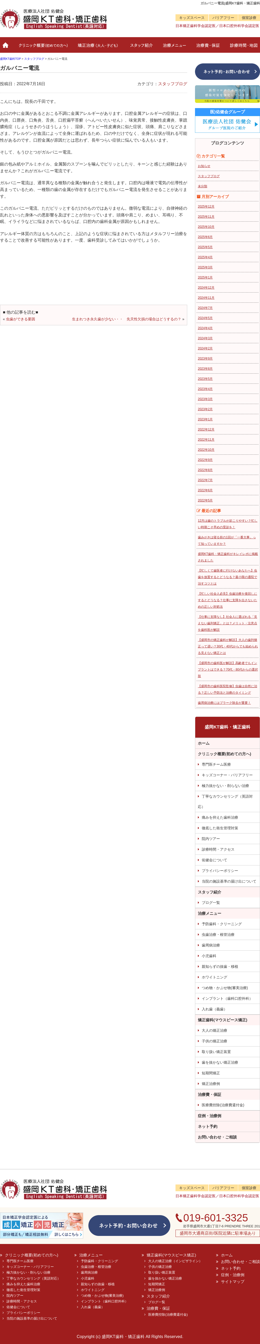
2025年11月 (206, 217)
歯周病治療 (211, 945)
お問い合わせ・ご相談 (217, 1137)
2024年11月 (206, 298)
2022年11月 (206, 439)
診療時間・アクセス (218, 849)
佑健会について (214, 860)
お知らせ (204, 166)
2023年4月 (205, 389)
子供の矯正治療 (214, 1041)
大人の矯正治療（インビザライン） (175, 1261)
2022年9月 (205, 460)
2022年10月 (206, 450)
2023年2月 (205, 409)
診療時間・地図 (242, 47)
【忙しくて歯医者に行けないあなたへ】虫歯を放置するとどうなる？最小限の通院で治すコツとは (227, 577)
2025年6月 (205, 237)
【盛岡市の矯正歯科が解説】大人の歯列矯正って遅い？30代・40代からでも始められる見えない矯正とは (228, 646)
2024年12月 (206, 287)
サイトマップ (232, 1281)
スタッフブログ (172, 84)
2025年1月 (205, 277)
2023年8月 (205, 368)
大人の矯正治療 (214, 1030)
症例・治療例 (209, 1116)
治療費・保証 (207, 47)
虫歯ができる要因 (20, 319)
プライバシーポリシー (220, 871)
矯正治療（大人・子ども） (98, 47)
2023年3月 (205, 399)
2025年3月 (205, 267)
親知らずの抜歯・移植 (220, 966)
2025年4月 (205, 257)
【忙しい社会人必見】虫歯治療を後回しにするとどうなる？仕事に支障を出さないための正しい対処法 (227, 600)
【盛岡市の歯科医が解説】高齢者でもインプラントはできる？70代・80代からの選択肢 (228, 669)
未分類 (202, 186)
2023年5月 (205, 379)
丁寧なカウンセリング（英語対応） (225, 801)
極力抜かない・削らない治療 (225, 786)
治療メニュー (173, 47)
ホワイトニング (214, 977)
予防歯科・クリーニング (222, 924)
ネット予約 (207, 1126)
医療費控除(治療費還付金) (223, 1105)
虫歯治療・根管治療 (218, 934)
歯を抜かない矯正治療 (220, 1062)
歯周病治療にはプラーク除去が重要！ (224, 703)
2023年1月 (205, 419)
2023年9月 (205, 358)
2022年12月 (206, 429)
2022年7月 (205, 480)
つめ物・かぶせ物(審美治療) (225, 988)
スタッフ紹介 (140, 47)
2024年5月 (205, 318)
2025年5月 (205, 247)
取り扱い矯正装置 (216, 1052)
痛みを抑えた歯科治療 (220, 817)
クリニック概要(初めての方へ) (42, 47)
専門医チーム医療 (216, 764)
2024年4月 (205, 328)
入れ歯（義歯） (214, 1009)
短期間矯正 (211, 1073)
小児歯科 (209, 956)
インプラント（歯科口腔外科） (227, 998)
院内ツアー (211, 839)
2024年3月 (205, 338)
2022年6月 (205, 490)
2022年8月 (205, 470)
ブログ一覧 (211, 903)
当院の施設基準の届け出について (229, 881)
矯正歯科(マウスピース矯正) (222, 1020)
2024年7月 (205, 308)
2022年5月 (205, 500)
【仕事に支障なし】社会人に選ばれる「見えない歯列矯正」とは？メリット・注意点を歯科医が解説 (227, 623)
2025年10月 (206, 227)
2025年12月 (206, 206)
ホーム (6, 47)
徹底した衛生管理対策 (220, 828)
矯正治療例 (211, 1084)
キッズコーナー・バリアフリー (227, 775)
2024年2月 (205, 348)
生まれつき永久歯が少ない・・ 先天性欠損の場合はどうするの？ (126, 319)
